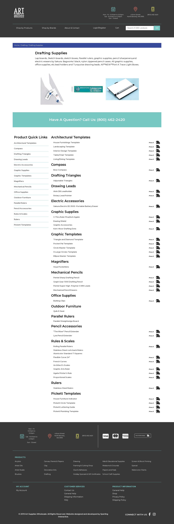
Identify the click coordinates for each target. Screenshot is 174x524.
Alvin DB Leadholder (62, 191)
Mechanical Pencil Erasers (65, 290)
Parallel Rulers (20, 203)
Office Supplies (21, 192)
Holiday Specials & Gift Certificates (86, 474)
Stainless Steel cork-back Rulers (68, 350)
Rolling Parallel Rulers (63, 346)
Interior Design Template (65, 151)
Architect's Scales (61, 365)
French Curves (60, 361)
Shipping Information (73, 497)
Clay (45, 466)
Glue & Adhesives (80, 470)
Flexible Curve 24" (61, 357)
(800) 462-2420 (152, 14)
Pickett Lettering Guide (64, 407)
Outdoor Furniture (22, 198)
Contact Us (69, 490)
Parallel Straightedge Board (66, 321)
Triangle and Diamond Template (68, 239)
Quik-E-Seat (58, 311)
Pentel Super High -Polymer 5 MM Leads (71, 286)
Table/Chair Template (63, 155)
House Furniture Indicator (65, 399)
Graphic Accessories (62, 225)
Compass (18, 148)
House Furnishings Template (66, 142)
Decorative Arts (50, 470)
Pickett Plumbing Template (65, 411)
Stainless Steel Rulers (63, 388)
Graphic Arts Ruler (61, 369)
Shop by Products (26, 28)
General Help (70, 494)
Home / (17, 45)
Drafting (47, 474)
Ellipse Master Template (64, 256)
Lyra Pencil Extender (62, 336)
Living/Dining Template (64, 159)
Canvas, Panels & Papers (54, 461)
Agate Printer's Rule (62, 373)
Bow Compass (60, 170)
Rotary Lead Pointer (62, 196)
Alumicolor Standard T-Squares (67, 353)
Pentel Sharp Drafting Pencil (66, 278)
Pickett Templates (22, 225)
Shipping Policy (119, 500)
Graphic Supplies (21, 170)
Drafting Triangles (22, 154)
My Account (21, 490)
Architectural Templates (25, 143)
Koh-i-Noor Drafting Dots (64, 229)
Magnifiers (19, 181)
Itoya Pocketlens (61, 267)
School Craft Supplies (111, 474)
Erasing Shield (59, 221)
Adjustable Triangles (62, 181)
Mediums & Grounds (111, 466)
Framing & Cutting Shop (83, 466)
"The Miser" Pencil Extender (66, 331)
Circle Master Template (64, 248)
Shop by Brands (50, 28)
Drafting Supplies (36, 45)
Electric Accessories (23, 165)
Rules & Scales (20, 214)
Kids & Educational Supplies (114, 461)
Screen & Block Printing (141, 461)
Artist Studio (20, 470)
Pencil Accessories (22, 208)
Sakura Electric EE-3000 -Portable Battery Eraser (75, 206)
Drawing (76, 461)
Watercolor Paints (139, 470)
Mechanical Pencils (22, 187)
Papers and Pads (109, 470)
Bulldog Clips (59, 301)
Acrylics (18, 461)
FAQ (66, 500)
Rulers (17, 219)
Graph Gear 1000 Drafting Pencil (68, 282)
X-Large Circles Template (65, 252)
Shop (114, 494)
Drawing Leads (21, 159)
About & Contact (74, 28)
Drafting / (25, 45)
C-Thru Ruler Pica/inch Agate (66, 217)
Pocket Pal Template (63, 244)
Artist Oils (19, 466)
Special (134, 466)
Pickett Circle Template (64, 403)
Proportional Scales (62, 377)
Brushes (18, 474)
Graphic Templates (22, 176)
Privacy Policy (118, 497)
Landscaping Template (64, 147)
